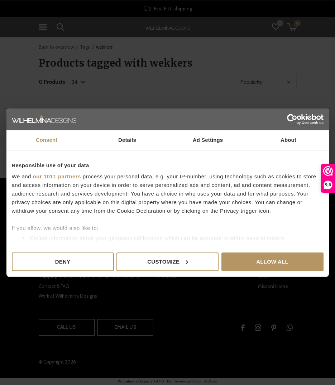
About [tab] (288, 140)
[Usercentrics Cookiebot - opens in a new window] (292, 119)
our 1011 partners (57, 176)
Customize (167, 262)
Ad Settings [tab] (208, 140)
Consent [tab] (47, 140)
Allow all (272, 262)
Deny (62, 262)
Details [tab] (127, 140)
